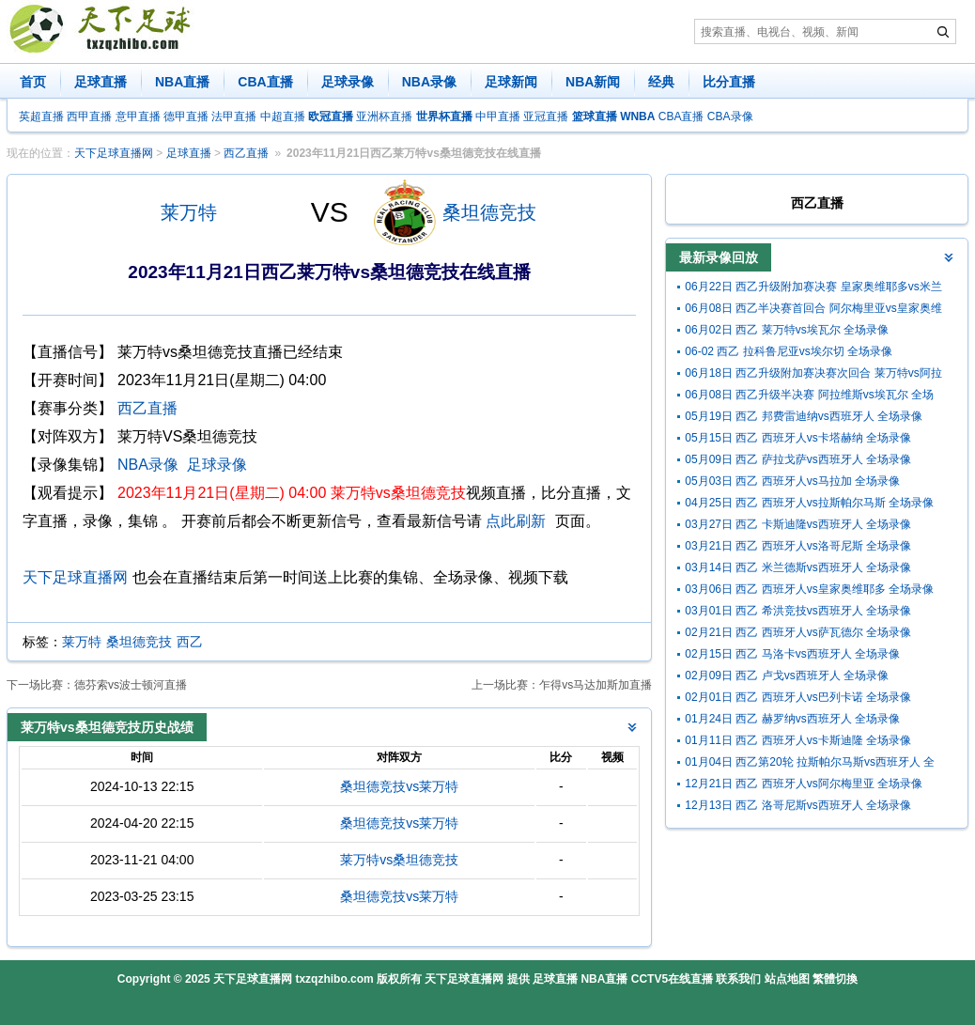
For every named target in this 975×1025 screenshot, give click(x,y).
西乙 (190, 641)
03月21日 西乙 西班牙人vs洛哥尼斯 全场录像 (798, 545)
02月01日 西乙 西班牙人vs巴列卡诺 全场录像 (798, 697)
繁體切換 (835, 979)
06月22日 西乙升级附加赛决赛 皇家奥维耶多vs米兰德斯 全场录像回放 (813, 289)
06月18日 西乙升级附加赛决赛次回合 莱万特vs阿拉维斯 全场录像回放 (813, 375)
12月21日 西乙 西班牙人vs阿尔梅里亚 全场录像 (803, 783)
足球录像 (347, 81)
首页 (33, 81)
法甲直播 (233, 116)
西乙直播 (246, 153)
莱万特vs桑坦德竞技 (399, 859)
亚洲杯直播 (384, 116)
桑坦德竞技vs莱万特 (399, 786)
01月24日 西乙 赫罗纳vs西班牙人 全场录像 (792, 718)
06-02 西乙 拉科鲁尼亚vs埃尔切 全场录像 (788, 351)
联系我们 (738, 979)
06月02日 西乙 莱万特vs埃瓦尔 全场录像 (787, 329)
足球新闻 (511, 81)
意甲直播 (138, 116)
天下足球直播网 (113, 153)
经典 (661, 81)
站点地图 (787, 979)
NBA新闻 (592, 81)
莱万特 (189, 212)
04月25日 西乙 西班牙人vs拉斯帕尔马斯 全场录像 (809, 502)
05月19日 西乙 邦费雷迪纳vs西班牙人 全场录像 (803, 416)
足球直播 (100, 81)
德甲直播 (186, 116)
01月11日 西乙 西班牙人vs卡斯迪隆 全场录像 (798, 740)
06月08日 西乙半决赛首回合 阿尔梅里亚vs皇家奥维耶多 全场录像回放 (813, 310)
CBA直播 (265, 81)
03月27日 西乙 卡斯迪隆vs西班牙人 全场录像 (798, 524)
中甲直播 (497, 116)
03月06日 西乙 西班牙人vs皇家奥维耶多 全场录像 (809, 589)
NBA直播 (182, 81)
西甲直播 (89, 116)
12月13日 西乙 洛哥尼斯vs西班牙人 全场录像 (798, 805)
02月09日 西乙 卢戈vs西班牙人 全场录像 (787, 675)
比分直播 (729, 81)
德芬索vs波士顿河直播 (130, 684)
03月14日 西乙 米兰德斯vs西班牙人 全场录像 (798, 567)
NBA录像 (429, 81)
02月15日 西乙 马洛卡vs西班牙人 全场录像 (792, 653)
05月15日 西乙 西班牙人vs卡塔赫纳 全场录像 (798, 437)
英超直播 (41, 116)
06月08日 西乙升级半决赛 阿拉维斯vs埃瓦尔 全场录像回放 (809, 397)
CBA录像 (730, 116)
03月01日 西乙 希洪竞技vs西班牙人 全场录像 (798, 610)
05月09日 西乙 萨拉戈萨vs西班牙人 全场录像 (798, 459)
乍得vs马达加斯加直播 (595, 684)
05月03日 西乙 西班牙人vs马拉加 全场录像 (792, 481)
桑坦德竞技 (489, 212)
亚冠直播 (545, 116)
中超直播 (282, 116)
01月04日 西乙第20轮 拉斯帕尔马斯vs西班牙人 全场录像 (810, 764)
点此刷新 (516, 521)
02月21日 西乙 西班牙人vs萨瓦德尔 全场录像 (798, 632)
